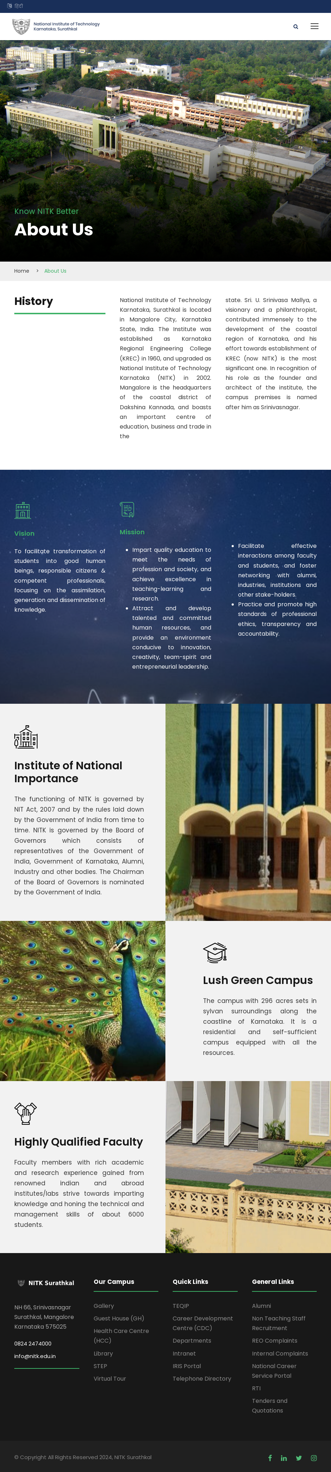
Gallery (104, 1306)
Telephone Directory (202, 1379)
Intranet (184, 1353)
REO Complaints (274, 1341)
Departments (192, 1341)
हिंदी (19, 6)
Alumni (261, 1306)
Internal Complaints (280, 1353)
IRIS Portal (187, 1366)
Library (103, 1353)
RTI (256, 1389)
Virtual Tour (110, 1379)
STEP (100, 1366)
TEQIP (181, 1306)
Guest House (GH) (119, 1318)
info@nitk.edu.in (35, 1356)
